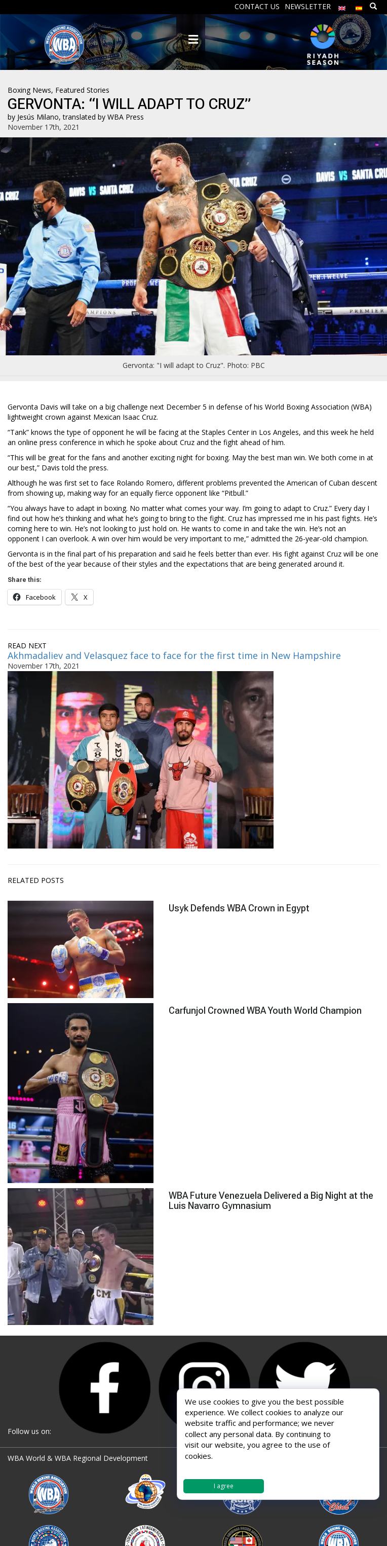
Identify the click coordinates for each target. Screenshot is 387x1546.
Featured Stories (82, 90)
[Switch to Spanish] (359, 6)
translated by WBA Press (103, 117)
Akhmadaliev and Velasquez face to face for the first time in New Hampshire (174, 655)
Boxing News (29, 90)
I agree (224, 1486)
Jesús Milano (38, 117)
